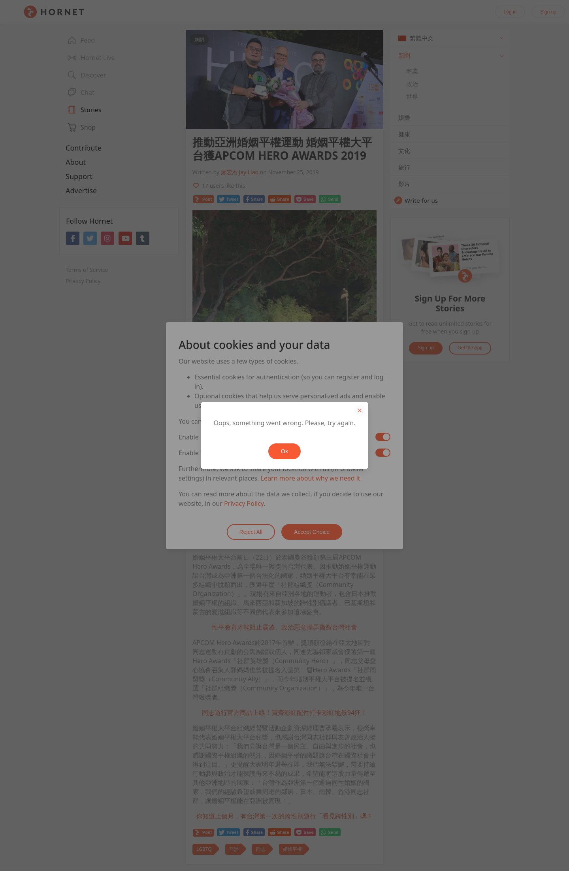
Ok (284, 451)
